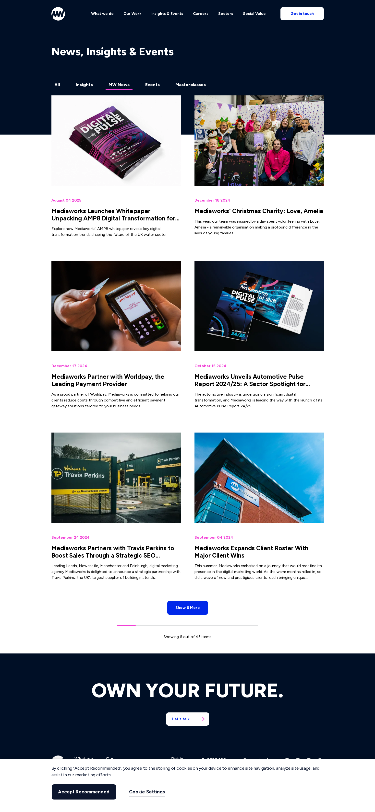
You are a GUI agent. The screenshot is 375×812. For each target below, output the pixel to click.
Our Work (132, 13)
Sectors (225, 13)
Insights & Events (167, 13)
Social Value (254, 13)
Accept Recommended (83, 792)
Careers (200, 13)
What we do (102, 13)
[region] (187, 785)
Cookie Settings (146, 792)
